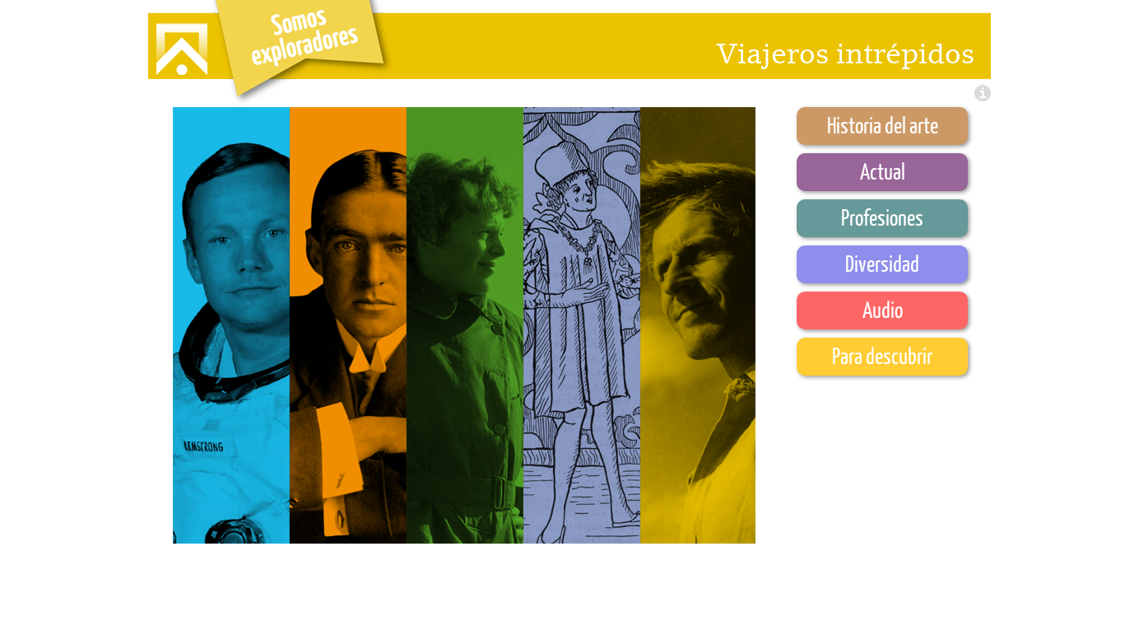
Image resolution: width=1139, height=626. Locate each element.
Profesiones (882, 217)
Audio (882, 309)
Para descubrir (882, 355)
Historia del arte (882, 124)
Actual (882, 171)
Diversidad (882, 263)
